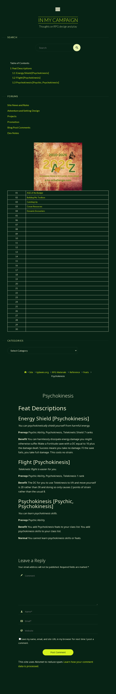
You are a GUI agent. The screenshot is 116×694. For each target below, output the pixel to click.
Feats (86, 372)
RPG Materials (59, 372)
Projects (11, 116)
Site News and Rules (18, 105)
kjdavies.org (43, 372)
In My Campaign (58, 20)
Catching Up (32, 202)
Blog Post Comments (18, 127)
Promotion (13, 121)
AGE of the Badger (35, 193)
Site (31, 372)
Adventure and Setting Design (23, 110)
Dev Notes (13, 133)
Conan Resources (34, 206)
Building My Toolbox (36, 197)
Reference (75, 372)
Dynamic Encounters (36, 211)
